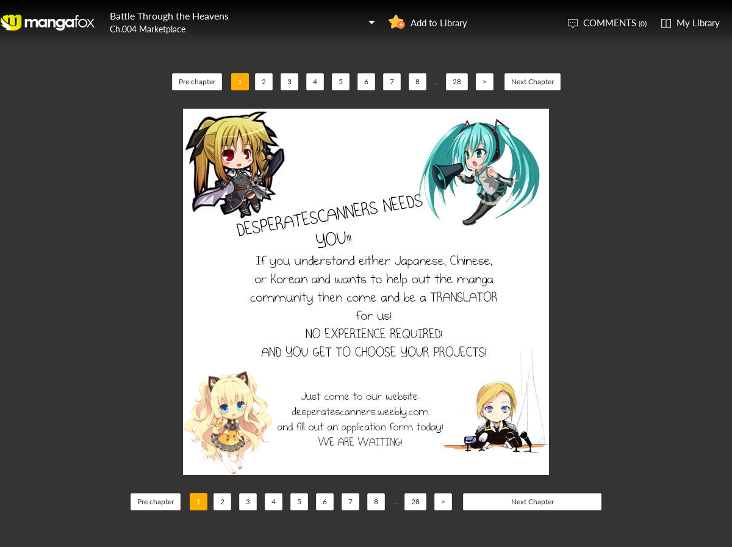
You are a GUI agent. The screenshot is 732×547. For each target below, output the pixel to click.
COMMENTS (615, 22)
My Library (698, 22)
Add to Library (439, 22)
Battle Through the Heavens (169, 15)
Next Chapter (532, 81)
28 (457, 81)
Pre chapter (197, 81)
